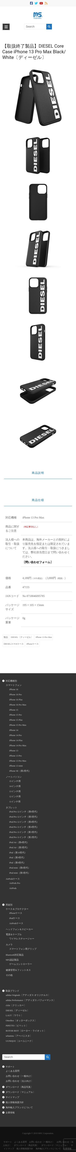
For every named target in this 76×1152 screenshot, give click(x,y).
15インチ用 (15, 781)
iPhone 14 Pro (15, 735)
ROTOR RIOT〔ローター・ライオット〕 (26, 1031)
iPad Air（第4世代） (19, 842)
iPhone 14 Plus (16, 740)
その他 (9, 975)
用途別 (9, 905)
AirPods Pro (14, 883)
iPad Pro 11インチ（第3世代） (24, 832)
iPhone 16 (13, 689)
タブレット (11, 807)
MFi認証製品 (12, 960)
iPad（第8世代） (17, 862)
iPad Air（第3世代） (19, 847)
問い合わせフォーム (37, 562)
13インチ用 (15, 791)
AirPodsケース (13, 879)
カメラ (9, 944)
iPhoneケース (33, 644)
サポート (10, 1067)
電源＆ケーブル (14, 934)
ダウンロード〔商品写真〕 (19, 1087)
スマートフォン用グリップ (23, 949)
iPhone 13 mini (16, 766)
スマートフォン (14, 685)
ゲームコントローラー (20, 964)
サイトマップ (12, 1097)
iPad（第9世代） (17, 857)
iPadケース (14, 918)
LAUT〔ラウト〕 (14, 1015)
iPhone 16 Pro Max (17, 705)
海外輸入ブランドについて (19, 1107)
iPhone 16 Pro (15, 694)
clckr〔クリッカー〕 (16, 1005)
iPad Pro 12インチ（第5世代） (24, 817)
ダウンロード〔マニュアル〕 (20, 1092)
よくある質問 (12, 1071)
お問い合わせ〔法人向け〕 (19, 1081)
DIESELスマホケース (13, 644)
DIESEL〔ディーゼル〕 (22, 637)
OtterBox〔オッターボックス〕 (21, 1020)
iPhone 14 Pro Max (17, 745)
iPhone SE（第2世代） (20, 771)
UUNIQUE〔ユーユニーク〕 (20, 1041)
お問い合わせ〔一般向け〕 (19, 1076)
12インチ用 (15, 796)
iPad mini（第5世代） (19, 873)
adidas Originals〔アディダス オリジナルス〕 (28, 995)
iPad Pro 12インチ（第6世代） (24, 811)
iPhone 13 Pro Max (44, 637)
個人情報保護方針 (15, 1102)
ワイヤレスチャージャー (21, 938)
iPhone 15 (13, 710)
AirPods (12, 888)
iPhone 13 (13, 750)
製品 (6, 637)
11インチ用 (14, 801)
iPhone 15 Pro (15, 715)
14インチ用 (15, 786)
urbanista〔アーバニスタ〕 (19, 1036)
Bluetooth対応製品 (15, 955)
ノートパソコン (14, 777)
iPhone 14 (13, 730)
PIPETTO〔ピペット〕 (17, 1025)
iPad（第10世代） (18, 852)
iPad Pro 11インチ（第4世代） (24, 827)
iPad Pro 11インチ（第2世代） (24, 837)
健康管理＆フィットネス (18, 970)
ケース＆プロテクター (17, 909)
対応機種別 (11, 681)
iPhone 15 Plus (16, 720)
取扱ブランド (12, 991)
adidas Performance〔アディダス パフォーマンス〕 (31, 1000)
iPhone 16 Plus (16, 699)
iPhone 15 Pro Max (17, 725)
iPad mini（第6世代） (19, 868)
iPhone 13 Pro (15, 756)
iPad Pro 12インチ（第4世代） (24, 822)
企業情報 (10, 1112)
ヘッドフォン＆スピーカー (19, 929)
